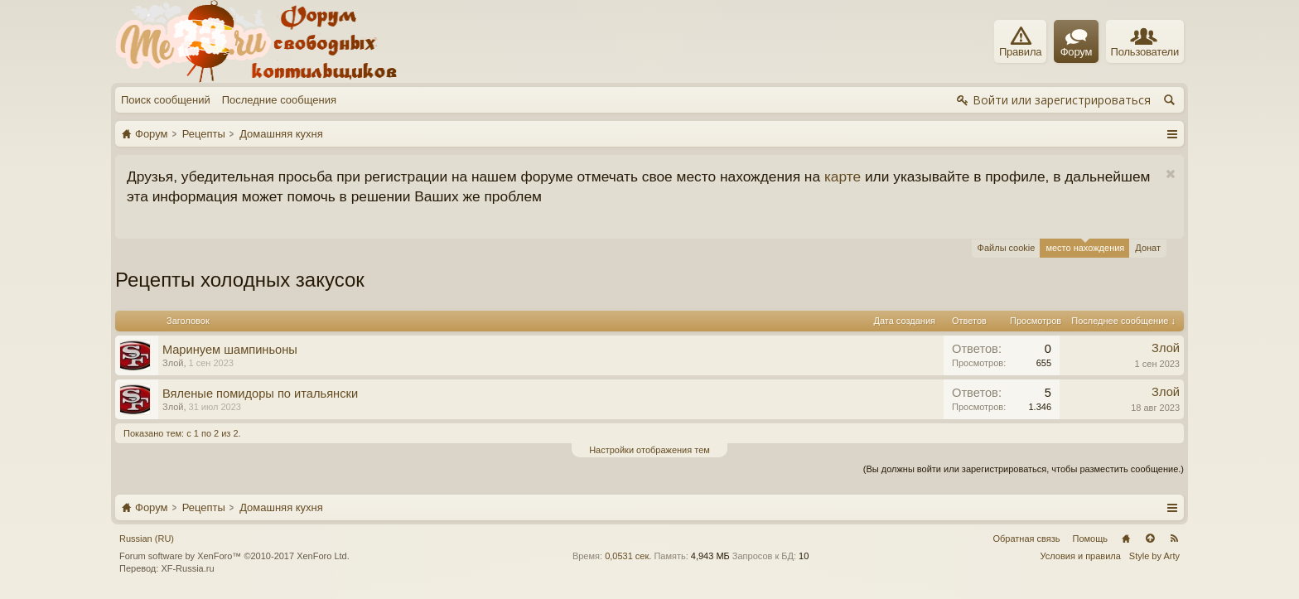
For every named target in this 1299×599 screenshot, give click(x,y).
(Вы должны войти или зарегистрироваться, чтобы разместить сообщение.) (1023, 469)
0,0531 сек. (628, 556)
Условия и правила (1081, 556)
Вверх (1150, 538)
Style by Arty (1154, 556)
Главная (1126, 538)
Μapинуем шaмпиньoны (229, 349)
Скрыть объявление (1170, 174)
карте (842, 176)
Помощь (1090, 538)
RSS (1174, 538)
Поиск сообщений (165, 100)
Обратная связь (1026, 538)
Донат (1148, 248)
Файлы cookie (1007, 248)
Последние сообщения (279, 100)
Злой (172, 363)
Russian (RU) (146, 538)
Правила (1020, 42)
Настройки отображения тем (649, 450)
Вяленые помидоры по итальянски (260, 393)
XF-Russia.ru (187, 568)
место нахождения (1084, 246)
